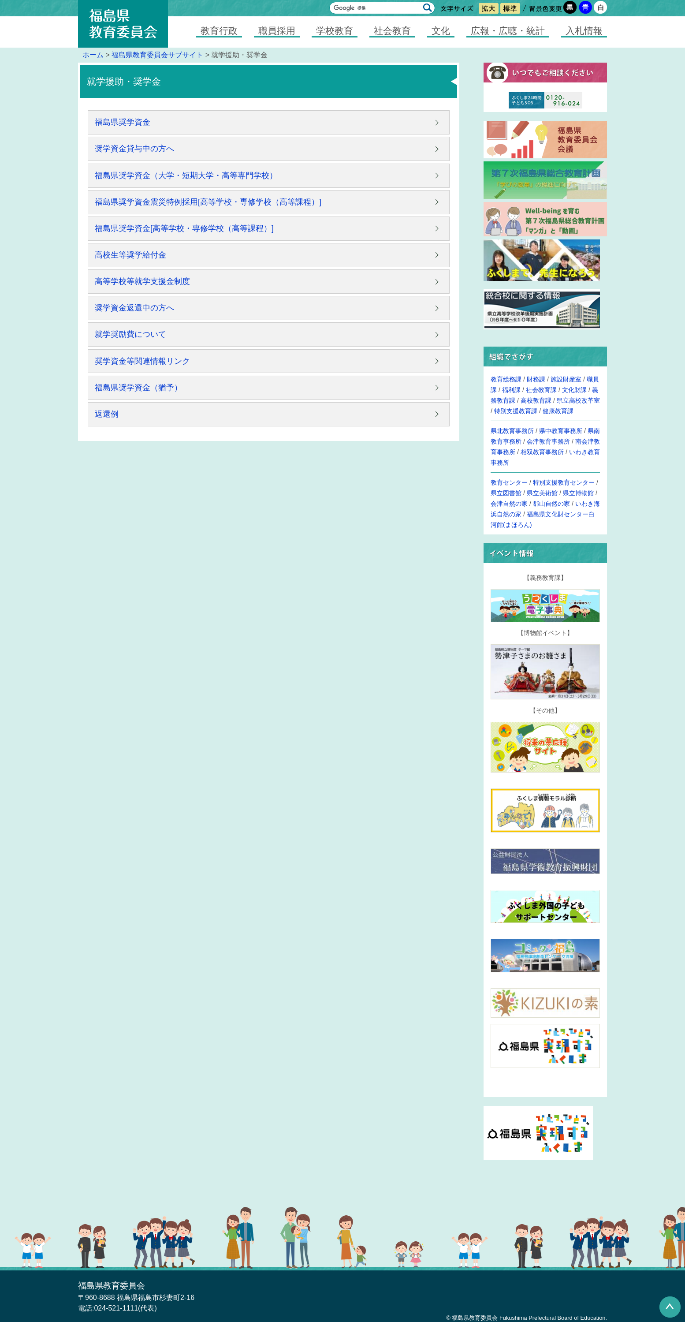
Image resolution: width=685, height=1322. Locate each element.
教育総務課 (506, 379)
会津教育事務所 (548, 441)
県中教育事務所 (560, 430)
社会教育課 (541, 389)
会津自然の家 (509, 503)
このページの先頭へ (670, 1307)
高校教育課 (536, 400)
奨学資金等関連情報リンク (142, 361)
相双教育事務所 (542, 452)
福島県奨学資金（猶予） (138, 387)
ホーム (93, 55)
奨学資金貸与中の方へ (134, 148)
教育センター (509, 482)
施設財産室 (566, 379)
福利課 (511, 389)
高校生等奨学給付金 (130, 254)
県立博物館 (578, 493)
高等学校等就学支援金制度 (142, 281)
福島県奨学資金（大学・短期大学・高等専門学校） (186, 175)
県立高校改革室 (578, 400)
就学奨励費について (130, 334)
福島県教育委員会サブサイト (157, 55)
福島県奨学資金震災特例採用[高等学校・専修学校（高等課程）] (208, 202)
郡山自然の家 (551, 503)
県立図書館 (506, 493)
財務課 (536, 379)
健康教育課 (558, 411)
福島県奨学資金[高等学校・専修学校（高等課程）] (184, 228)
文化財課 (574, 389)
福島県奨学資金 (122, 122)
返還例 (107, 414)
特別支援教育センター (564, 482)
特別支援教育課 (515, 411)
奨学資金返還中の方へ (134, 307)
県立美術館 (542, 493)
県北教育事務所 (512, 430)
